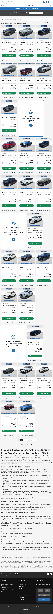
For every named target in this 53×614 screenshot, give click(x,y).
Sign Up (44, 599)
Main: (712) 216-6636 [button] (7, 589)
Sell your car (22, 590)
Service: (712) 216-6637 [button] (7, 591)
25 (31, 440)
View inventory (22, 584)
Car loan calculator (23, 595)
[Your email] (44, 595)
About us (21, 588)
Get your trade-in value (36, 13)
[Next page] (34, 440)
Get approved (22, 593)
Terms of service (23, 599)
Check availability (8, 55)
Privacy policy (22, 597)
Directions (21, 586)
